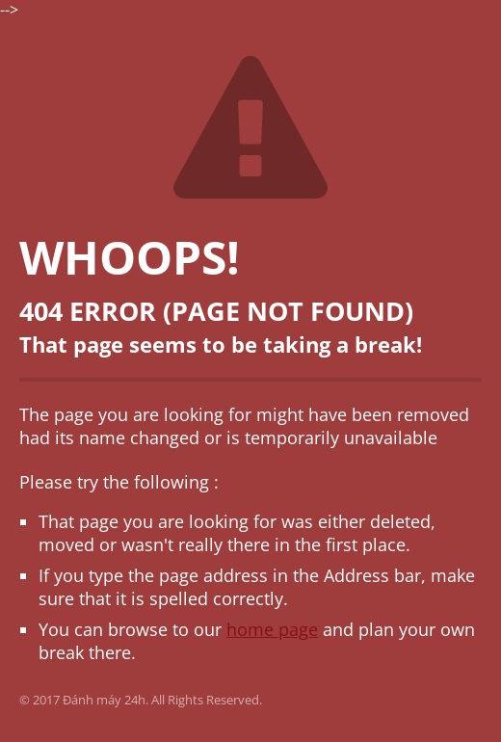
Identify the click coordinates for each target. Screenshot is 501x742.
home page (272, 629)
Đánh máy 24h (104, 699)
